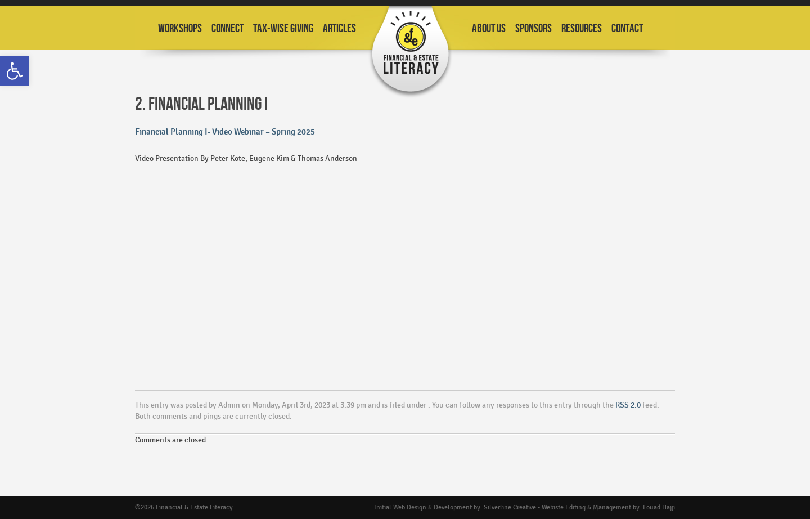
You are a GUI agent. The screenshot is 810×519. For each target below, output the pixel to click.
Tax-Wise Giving (283, 28)
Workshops (180, 28)
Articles (339, 28)
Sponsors (533, 28)
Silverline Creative (510, 507)
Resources (581, 28)
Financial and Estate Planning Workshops (411, 52)
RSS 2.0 (628, 405)
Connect (228, 28)
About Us (489, 28)
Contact (627, 28)
